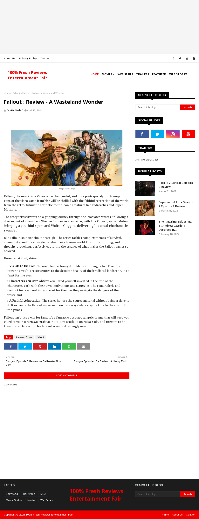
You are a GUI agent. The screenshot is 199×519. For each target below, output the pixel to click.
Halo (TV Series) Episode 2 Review (176, 184)
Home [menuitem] (95, 74)
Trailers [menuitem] (142, 74)
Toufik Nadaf (14, 110)
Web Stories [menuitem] (178, 74)
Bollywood (12, 494)
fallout (16, 93)
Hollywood (29, 494)
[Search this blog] (157, 107)
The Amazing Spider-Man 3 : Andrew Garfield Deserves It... (176, 225)
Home (7, 93)
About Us (9, 58)
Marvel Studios (14, 500)
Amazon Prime (24, 337)
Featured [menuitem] (159, 74)
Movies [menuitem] (107, 74)
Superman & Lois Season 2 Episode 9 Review (176, 204)
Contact (45, 58)
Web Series (46, 500)
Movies (31, 500)
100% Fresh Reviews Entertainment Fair (27, 75)
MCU (43, 494)
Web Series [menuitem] (125, 74)
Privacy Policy (28, 58)
